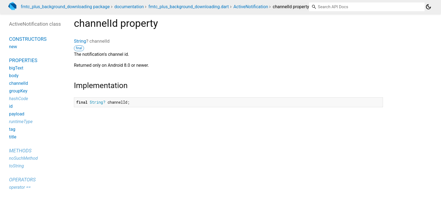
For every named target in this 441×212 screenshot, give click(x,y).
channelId (18, 83)
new (13, 46)
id (11, 106)
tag (12, 129)
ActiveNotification (251, 6)
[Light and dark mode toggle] (428, 6)
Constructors (28, 39)
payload (16, 114)
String (80, 41)
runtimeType (21, 121)
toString (16, 166)
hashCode (18, 98)
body (14, 75)
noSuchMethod (23, 158)
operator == (20, 187)
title (12, 137)
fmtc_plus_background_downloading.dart (188, 6)
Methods (20, 150)
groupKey (18, 91)
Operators (22, 179)
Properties (23, 60)
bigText (16, 68)
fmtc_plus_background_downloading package (65, 6)
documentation (129, 6)
